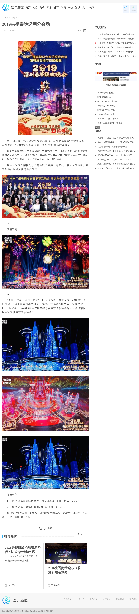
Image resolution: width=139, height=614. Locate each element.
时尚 (63, 7)
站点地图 (80, 599)
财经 (42, 7)
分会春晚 (14, 18)
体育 (56, 7)
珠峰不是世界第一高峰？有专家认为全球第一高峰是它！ (117, 164)
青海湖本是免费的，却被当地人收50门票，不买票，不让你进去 (117, 155)
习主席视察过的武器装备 (116, 85)
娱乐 (49, 7)
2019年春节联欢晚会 (106, 93)
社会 (35, 7)
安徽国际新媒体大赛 (106, 114)
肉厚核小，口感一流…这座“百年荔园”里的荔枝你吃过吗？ (117, 138)
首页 (28, 7)
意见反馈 (133, 599)
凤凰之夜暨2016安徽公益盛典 (109, 123)
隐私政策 (93, 599)
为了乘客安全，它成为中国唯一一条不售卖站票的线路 (117, 160)
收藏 (80, 31)
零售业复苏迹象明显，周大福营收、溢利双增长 (116, 39)
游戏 (77, 7)
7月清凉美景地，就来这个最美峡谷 (112, 147)
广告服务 (67, 599)
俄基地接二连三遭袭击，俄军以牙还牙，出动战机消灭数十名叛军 (116, 56)
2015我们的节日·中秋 (106, 110)
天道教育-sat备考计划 (106, 106)
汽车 (84, 7)
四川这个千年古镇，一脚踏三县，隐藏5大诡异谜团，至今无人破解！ (117, 168)
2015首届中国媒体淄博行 (107, 119)
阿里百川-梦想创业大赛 (107, 101)
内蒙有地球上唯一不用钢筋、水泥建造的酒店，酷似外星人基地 (117, 151)
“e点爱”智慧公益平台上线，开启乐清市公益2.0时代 (116, 34)
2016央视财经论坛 (105, 97)
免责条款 (107, 599)
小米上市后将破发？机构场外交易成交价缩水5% (116, 43)
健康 (91, 7)
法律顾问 (120, 599)
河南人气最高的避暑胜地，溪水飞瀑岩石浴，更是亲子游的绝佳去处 (117, 142)
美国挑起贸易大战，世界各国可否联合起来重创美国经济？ (116, 47)
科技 (70, 7)
